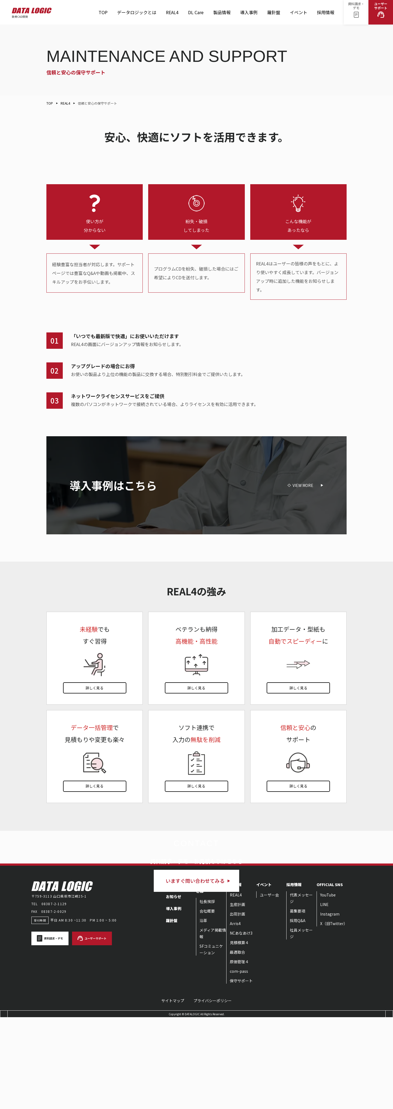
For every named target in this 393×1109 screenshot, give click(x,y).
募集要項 (297, 1002)
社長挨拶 (207, 992)
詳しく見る (94, 687)
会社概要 (207, 1002)
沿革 (203, 1011)
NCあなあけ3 (241, 1024)
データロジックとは (136, 12)
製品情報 (222, 14)
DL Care (196, 14)
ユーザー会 (269, 986)
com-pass (239, 1062)
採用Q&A (297, 1011)
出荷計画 (237, 1005)
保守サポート (241, 1072)
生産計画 (237, 995)
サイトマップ (172, 1092)
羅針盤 (273, 14)
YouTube (328, 986)
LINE (324, 995)
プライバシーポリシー (212, 1092)
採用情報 (325, 14)
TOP (103, 12)
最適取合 (237, 1043)
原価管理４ (239, 1053)
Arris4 (235, 1014)
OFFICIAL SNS (330, 975)
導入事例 (249, 12)
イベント (298, 14)
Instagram (330, 1005)
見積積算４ (239, 1034)
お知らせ (173, 987)
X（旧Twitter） (333, 1014)
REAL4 (172, 14)
